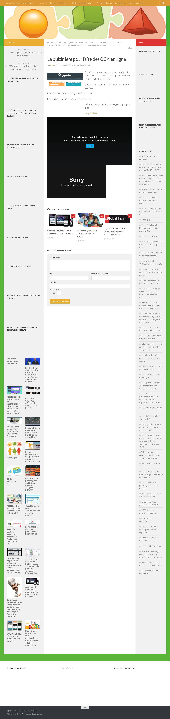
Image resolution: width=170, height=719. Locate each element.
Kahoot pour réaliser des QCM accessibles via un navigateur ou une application (32, 638)
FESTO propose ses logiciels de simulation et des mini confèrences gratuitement (150, 386)
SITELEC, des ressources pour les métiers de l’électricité (14, 509)
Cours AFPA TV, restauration (151, 546)
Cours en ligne (62, 42)
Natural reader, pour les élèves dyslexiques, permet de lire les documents (151, 474)
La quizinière (90, 113)
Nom (52, 273)
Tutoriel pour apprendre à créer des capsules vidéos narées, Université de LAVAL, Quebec (14, 565)
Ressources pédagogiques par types (19, 3)
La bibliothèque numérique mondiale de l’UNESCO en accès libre (32, 433)
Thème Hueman (37, 714)
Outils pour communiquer (82, 3)
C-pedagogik (13, 457)
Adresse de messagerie (100, 273)
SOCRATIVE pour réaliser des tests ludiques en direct (14, 637)
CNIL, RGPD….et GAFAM (12, 481)
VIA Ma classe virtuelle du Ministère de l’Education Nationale (13, 431)
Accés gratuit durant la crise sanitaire (111, 3)
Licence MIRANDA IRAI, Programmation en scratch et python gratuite (32, 457)
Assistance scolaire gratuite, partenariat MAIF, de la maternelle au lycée (13, 536)
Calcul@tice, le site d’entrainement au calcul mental (32, 511)
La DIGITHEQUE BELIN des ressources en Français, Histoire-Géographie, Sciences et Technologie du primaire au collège (151, 441)
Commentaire (55, 257)
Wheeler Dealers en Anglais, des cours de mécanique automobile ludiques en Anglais (150, 554)
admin (52, 65)
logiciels (102, 42)
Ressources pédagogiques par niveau (52, 3)
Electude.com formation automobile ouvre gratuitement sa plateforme (150, 358)
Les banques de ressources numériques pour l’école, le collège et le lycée (150, 427)
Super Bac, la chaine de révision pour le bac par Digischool (148, 530)
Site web (53, 282)
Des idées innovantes (136, 3)
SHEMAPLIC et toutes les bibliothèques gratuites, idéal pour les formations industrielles (32, 566)
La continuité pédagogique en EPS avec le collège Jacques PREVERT (32, 484)
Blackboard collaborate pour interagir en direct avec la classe (32, 592)
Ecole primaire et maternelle (83, 42)
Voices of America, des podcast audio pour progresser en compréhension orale (150, 455)
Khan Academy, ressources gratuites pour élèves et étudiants (86, 233)
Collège (50, 42)
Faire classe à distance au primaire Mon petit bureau (31, 530)
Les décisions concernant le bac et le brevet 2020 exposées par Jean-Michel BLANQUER (31, 374)
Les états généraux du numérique (12, 361)
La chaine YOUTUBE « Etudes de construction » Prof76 (32, 403)
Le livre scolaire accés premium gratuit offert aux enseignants (148, 485)
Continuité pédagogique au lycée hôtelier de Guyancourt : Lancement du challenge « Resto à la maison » (14, 608)
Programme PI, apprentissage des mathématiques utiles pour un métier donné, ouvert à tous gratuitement (14, 405)
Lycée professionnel (72, 45)
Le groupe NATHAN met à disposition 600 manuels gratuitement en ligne (114, 231)
